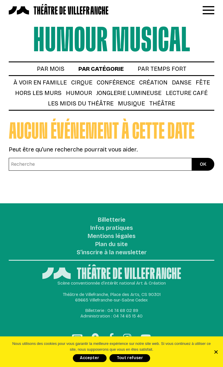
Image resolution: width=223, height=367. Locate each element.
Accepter (89, 357)
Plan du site (111, 244)
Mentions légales (112, 236)
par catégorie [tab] (101, 68)
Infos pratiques (111, 228)
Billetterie (111, 220)
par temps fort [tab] (162, 68)
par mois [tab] (50, 68)
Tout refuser (130, 357)
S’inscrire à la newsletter (112, 252)
